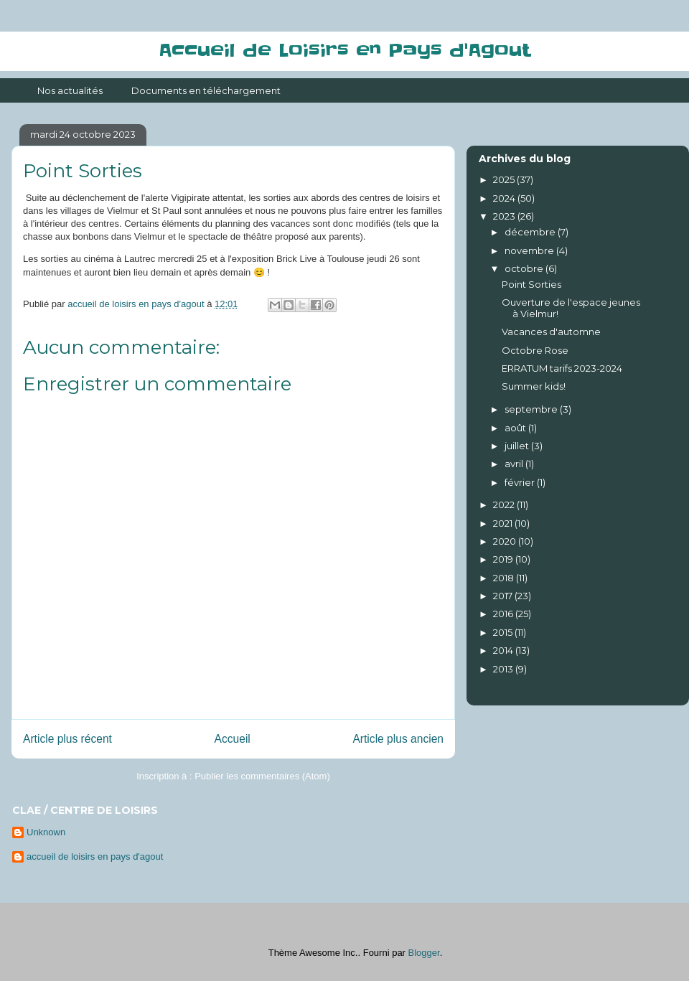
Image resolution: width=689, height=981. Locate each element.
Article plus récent (67, 739)
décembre (531, 232)
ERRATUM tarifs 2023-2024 (562, 368)
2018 (504, 577)
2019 (504, 559)
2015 (504, 632)
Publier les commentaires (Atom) (262, 776)
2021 (504, 523)
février (521, 482)
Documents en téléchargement (206, 90)
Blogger (424, 952)
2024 (505, 198)
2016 (504, 613)
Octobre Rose (535, 350)
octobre (525, 268)
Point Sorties (531, 284)
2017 (504, 595)
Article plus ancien (398, 739)
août (516, 427)
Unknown (46, 832)
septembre (532, 409)
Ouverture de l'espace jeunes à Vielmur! (571, 307)
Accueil (232, 739)
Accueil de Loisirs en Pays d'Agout (344, 50)
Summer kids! (534, 386)
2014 (504, 650)
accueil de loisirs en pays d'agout (95, 856)
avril (515, 463)
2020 (505, 541)
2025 (505, 179)
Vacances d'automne (551, 331)
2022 (505, 504)
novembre (530, 250)
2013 (504, 669)
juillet (518, 445)
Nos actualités (70, 90)
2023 (505, 216)
